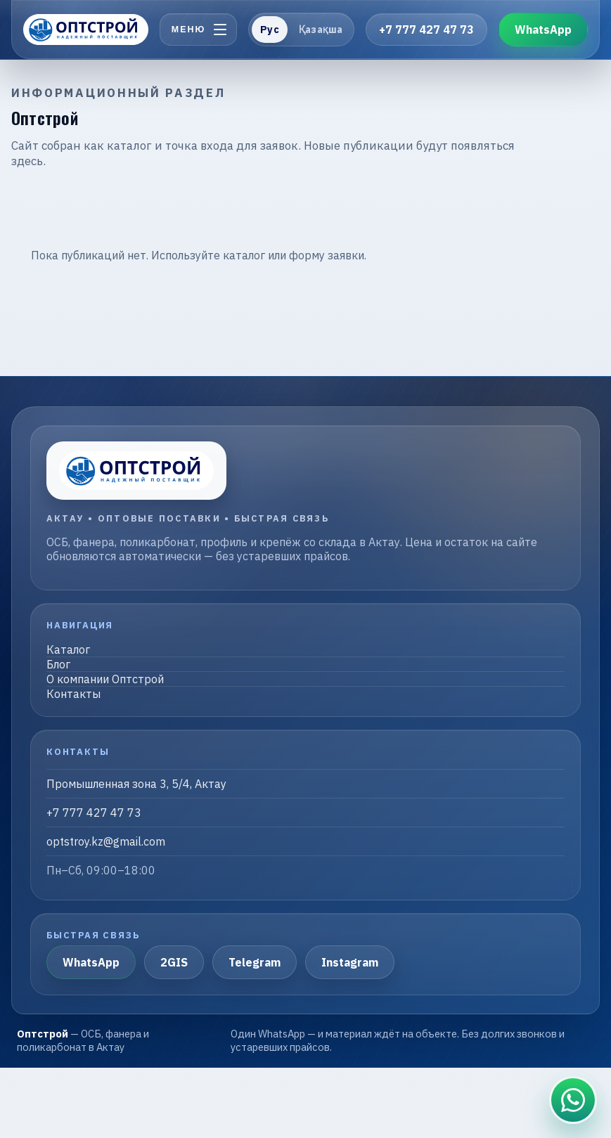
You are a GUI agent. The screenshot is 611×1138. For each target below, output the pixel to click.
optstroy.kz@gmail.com (105, 841)
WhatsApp (543, 29)
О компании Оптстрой (105, 679)
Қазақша (320, 29)
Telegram (255, 962)
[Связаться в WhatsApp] (573, 1100)
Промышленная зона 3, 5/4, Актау (136, 784)
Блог (58, 664)
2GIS (174, 962)
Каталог (68, 649)
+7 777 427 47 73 (426, 29)
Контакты (73, 694)
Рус (269, 29)
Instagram (349, 962)
